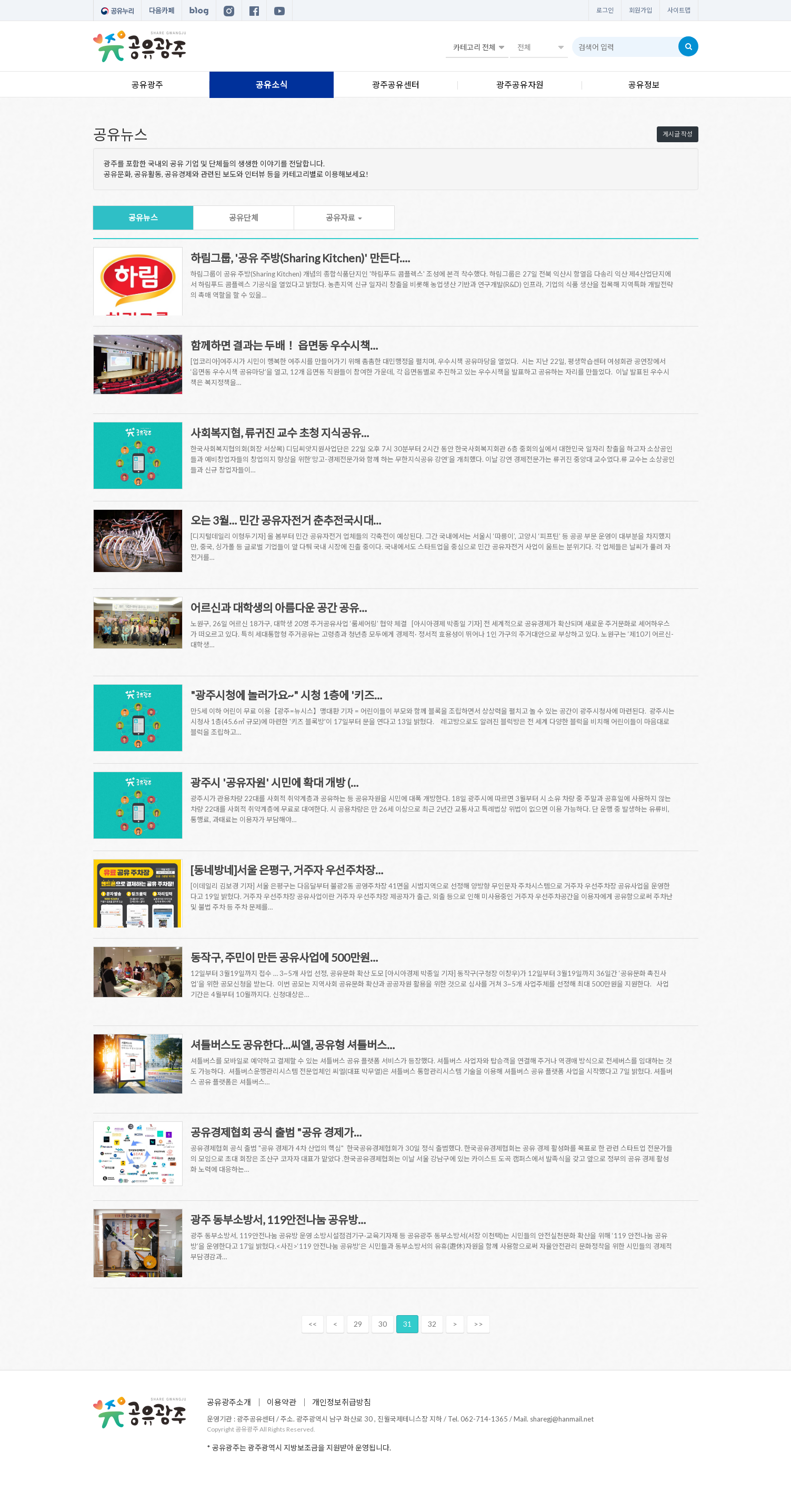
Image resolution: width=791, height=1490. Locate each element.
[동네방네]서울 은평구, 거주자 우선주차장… (287, 869)
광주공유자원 (520, 85)
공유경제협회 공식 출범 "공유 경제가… (276, 1132)
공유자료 (344, 217)
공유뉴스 (143, 217)
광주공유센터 (395, 85)
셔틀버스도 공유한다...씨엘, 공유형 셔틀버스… (293, 1044)
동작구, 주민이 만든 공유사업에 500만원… (284, 957)
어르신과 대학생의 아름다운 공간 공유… (279, 607)
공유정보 (644, 85)
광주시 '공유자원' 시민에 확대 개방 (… (274, 782)
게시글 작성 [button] (678, 134)
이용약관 (281, 1402)
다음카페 (161, 10)
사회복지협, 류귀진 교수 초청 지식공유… (280, 432)
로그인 (605, 10)
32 (432, 1323)
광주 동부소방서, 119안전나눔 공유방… (278, 1219)
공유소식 (271, 85)
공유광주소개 (229, 1402)
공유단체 (243, 217)
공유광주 (147, 85)
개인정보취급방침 (341, 1402)
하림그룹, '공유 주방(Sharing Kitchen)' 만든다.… (300, 257)
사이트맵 (678, 10)
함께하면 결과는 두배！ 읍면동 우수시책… (284, 345)
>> (478, 1323)
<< (312, 1323)
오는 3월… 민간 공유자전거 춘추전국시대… (286, 520)
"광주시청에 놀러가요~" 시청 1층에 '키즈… (286, 695)
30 (382, 1323)
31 (407, 1323)
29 (358, 1323)
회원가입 (640, 10)
